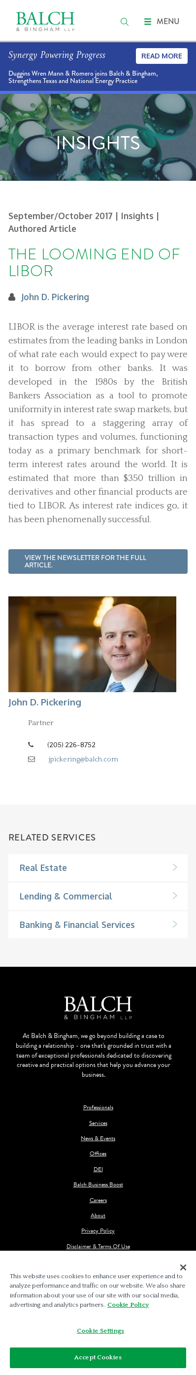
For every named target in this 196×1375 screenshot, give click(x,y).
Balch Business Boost (98, 1184)
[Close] (183, 1267)
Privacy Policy (98, 1231)
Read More (161, 56)
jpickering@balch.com (83, 759)
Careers (98, 1200)
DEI (98, 1169)
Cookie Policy (128, 1304)
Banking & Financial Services (77, 924)
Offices (98, 1154)
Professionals (98, 1107)
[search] (124, 21)
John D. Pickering (55, 296)
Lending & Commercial (66, 896)
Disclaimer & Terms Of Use (98, 1246)
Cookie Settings (100, 1330)
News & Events (98, 1138)
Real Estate (43, 867)
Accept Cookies (98, 1357)
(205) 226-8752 (71, 745)
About (98, 1215)
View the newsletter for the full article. (85, 561)
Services (98, 1123)
